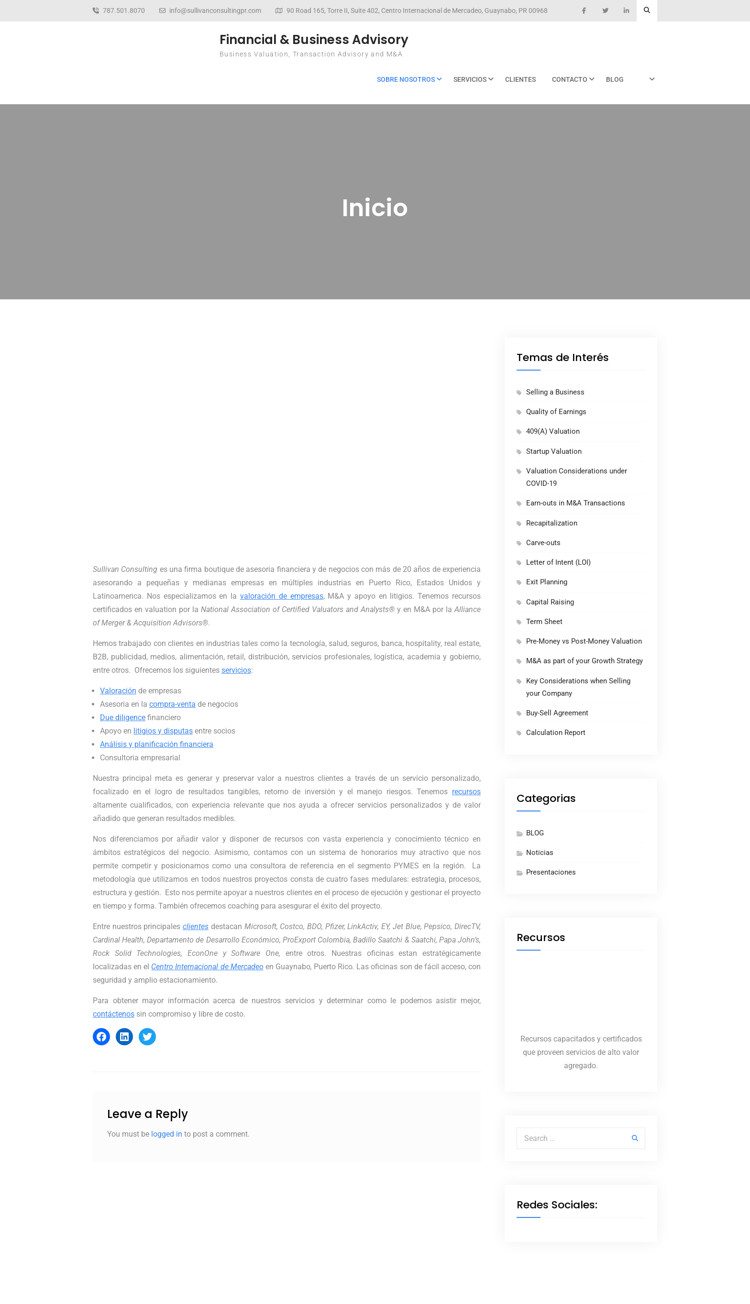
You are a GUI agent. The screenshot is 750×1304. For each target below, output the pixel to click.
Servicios (469, 79)
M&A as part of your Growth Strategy (584, 661)
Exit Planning (546, 582)
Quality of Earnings (556, 411)
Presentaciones (551, 872)
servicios (236, 670)
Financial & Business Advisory (314, 39)
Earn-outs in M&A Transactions (575, 503)
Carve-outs (543, 542)
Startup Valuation (554, 451)
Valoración (118, 690)
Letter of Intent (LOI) (558, 562)
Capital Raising (550, 602)
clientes (196, 926)
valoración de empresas (281, 596)
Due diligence (122, 717)
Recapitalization (551, 523)
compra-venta (172, 704)
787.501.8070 (124, 10)
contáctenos (113, 1014)
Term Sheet (544, 621)
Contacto (569, 79)
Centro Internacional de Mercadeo (207, 966)
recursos (466, 791)
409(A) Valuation (553, 431)
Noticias (539, 852)
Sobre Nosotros (406, 79)
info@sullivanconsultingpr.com (215, 10)
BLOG (615, 79)
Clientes (520, 79)
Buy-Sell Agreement (557, 713)
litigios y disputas (163, 730)
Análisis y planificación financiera (156, 744)
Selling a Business (555, 392)
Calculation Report (555, 732)
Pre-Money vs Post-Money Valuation (584, 641)
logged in (166, 1134)
